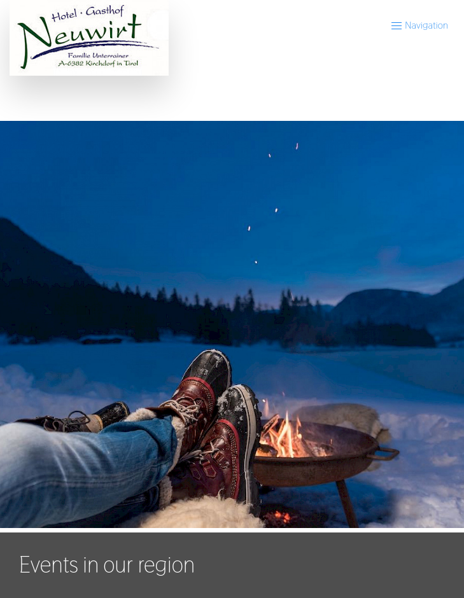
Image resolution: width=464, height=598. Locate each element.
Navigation (419, 25)
